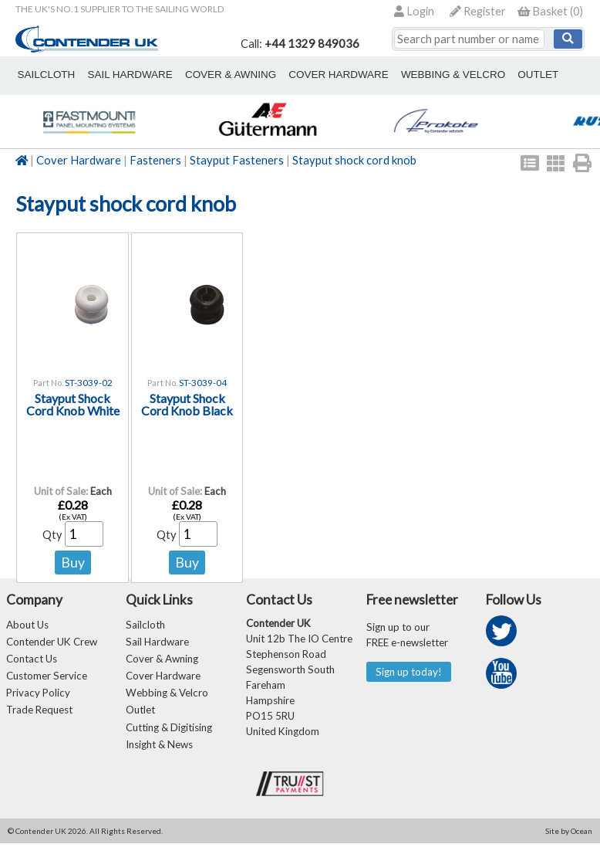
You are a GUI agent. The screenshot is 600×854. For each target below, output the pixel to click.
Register (478, 11)
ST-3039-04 (202, 383)
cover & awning (202, 74)
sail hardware (114, 74)
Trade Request (39, 717)
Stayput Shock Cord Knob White (73, 405)
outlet (474, 74)
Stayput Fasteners (237, 160)
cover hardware (298, 74)
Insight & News (159, 754)
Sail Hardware (157, 643)
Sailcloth (145, 624)
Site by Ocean (568, 841)
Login (414, 11)
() (550, 11)
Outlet (140, 717)
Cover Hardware (78, 160)
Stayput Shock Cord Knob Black (187, 405)
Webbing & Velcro (167, 699)
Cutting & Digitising (169, 736)
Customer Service (46, 680)
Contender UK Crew (51, 643)
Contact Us (31, 662)
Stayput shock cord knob (354, 160)
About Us (27, 624)
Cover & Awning (162, 662)
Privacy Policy (38, 699)
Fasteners (155, 160)
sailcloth (41, 74)
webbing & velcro (400, 74)
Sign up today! (411, 672)
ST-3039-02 (88, 383)
